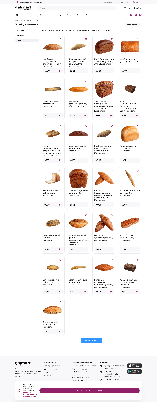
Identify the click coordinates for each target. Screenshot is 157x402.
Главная (17, 20)
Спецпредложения (52, 366)
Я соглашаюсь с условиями (89, 390)
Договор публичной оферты (84, 366)
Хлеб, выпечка (27, 20)
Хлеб (36, 20)
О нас (46, 372)
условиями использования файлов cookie (30, 395)
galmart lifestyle (50, 369)
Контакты (48, 376)
